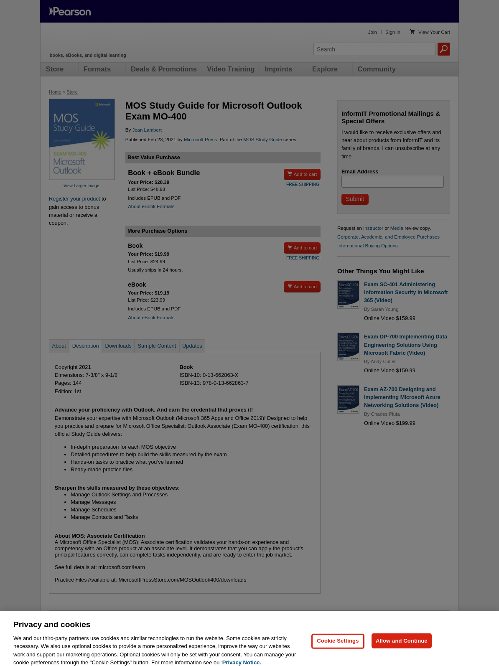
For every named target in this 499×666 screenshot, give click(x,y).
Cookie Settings (338, 651)
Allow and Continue (402, 651)
